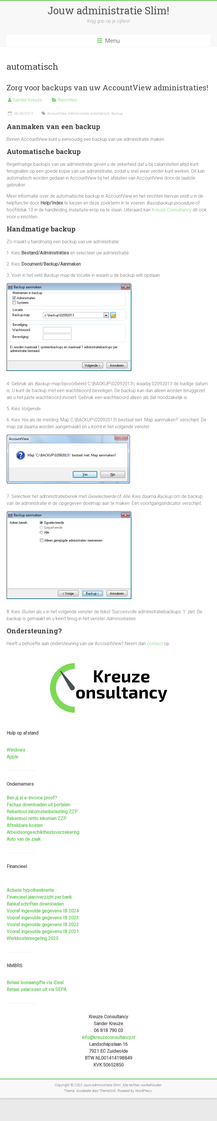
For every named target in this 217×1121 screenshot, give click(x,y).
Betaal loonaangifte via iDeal (35, 982)
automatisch (100, 114)
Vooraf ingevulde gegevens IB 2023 (43, 917)
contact (155, 643)
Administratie (78, 114)
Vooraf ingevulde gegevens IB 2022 (43, 924)
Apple (12, 757)
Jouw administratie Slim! (108, 10)
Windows (16, 750)
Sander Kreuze (27, 100)
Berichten (67, 100)
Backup (117, 114)
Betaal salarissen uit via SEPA (36, 989)
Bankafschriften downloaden (35, 904)
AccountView (56, 114)
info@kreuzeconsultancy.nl (108, 1037)
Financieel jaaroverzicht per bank (39, 897)
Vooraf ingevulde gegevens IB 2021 (43, 931)
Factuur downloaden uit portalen (38, 804)
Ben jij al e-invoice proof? (32, 798)
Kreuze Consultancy (172, 210)
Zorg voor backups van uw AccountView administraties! (107, 87)
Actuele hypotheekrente (30, 890)
